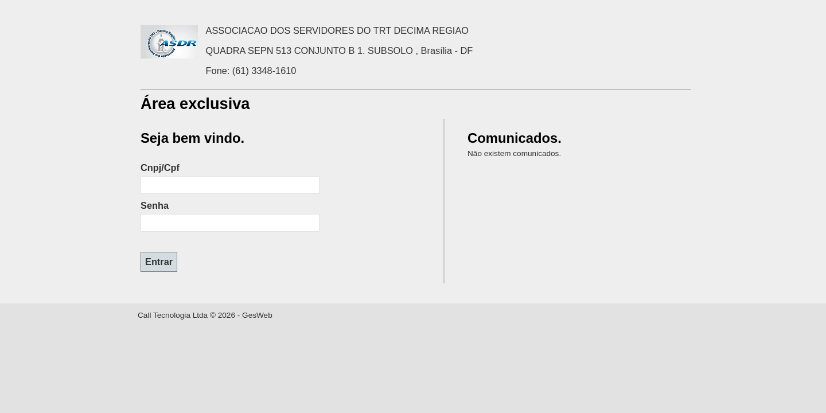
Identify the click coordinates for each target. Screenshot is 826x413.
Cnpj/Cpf (160, 167)
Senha (155, 205)
